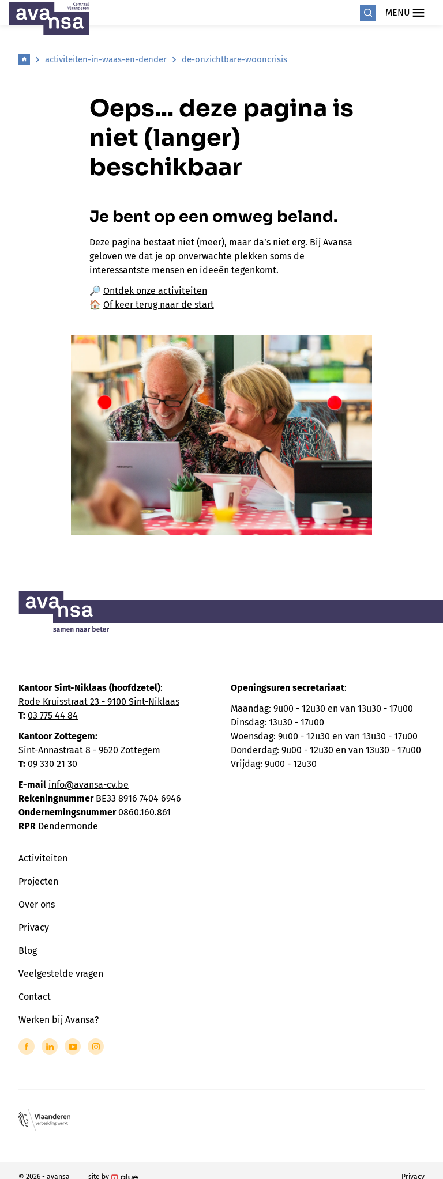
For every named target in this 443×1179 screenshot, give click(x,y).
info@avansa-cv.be (88, 784)
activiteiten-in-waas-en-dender (106, 59)
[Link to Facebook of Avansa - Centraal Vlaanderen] (26, 1046)
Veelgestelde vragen (60, 973)
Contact (34, 996)
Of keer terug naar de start (158, 304)
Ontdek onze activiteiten (155, 290)
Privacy (33, 927)
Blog (27, 950)
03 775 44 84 (53, 715)
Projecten (38, 881)
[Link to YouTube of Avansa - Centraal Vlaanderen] (73, 1046)
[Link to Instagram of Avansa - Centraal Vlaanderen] (96, 1046)
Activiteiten (42, 858)
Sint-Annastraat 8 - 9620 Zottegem (89, 750)
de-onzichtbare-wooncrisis (234, 59)
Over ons (36, 904)
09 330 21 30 (52, 763)
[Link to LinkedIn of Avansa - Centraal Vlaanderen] (50, 1046)
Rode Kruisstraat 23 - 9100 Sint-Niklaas (98, 701)
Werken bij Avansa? (58, 1019)
